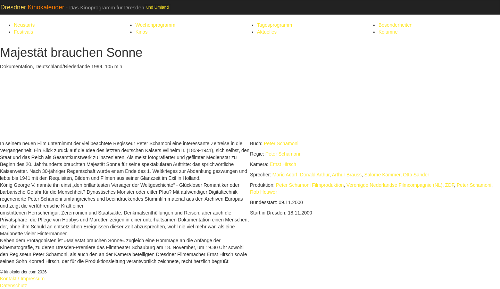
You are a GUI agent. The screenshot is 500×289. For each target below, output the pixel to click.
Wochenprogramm (155, 25)
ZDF (449, 185)
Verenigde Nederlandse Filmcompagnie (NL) (394, 185)
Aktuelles (267, 32)
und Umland (157, 7)
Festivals (23, 32)
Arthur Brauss (347, 174)
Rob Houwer (263, 192)
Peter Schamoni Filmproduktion (310, 185)
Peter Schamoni (281, 143)
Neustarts (24, 25)
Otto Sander (416, 174)
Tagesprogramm (274, 25)
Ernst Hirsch (283, 164)
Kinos (141, 32)
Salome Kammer (382, 174)
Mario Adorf (285, 174)
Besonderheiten (395, 25)
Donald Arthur (315, 174)
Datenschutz (13, 285)
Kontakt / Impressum (22, 278)
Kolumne (388, 32)
